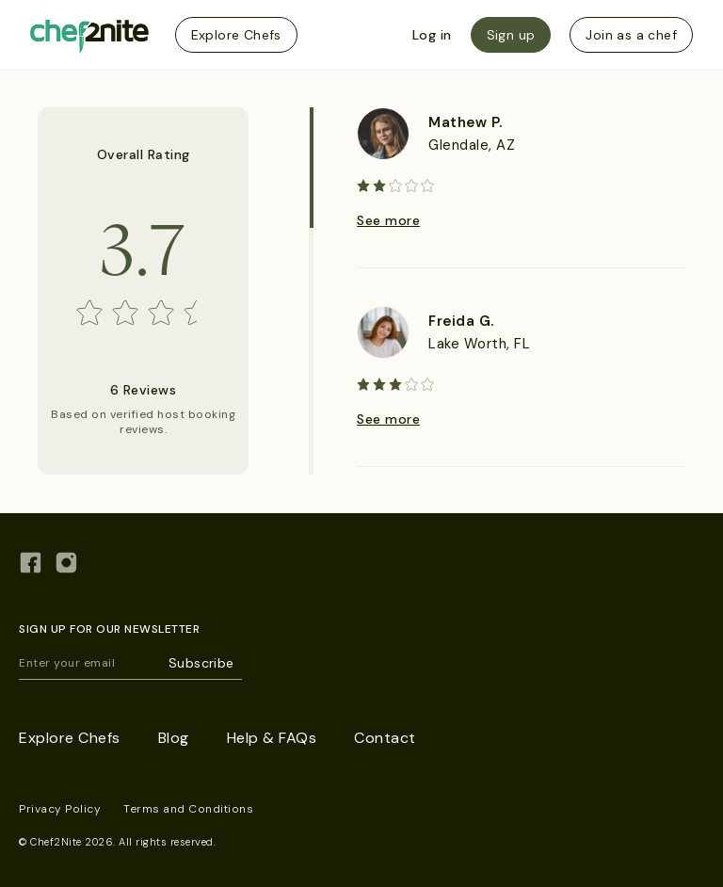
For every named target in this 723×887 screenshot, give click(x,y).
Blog (173, 738)
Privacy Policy (60, 808)
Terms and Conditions (188, 808)
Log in (432, 34)
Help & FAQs (272, 738)
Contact (385, 738)
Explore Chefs (236, 34)
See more (388, 220)
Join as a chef (631, 34)
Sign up (511, 34)
